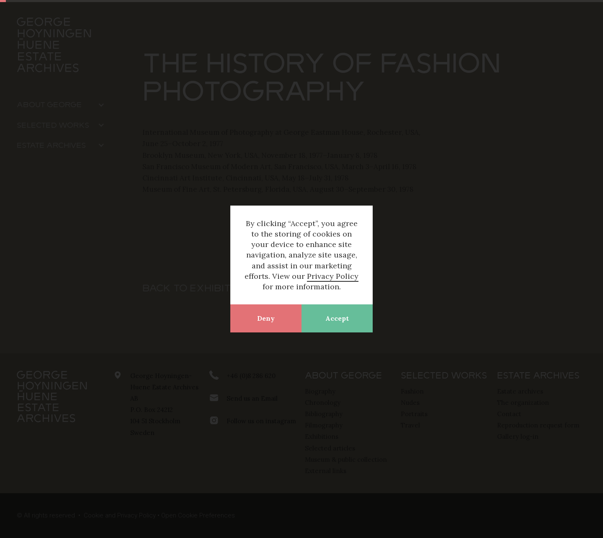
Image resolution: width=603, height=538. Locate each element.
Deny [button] (266, 318)
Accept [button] (337, 318)
